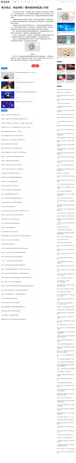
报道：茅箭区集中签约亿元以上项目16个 (9, 231)
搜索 (73, 1)
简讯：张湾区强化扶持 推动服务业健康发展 (10, 223)
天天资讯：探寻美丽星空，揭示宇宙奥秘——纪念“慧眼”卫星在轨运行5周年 (17, 123)
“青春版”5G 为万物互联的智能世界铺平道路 (65, 198)
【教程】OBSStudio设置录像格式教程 (9, 298)
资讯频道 (14, 1)
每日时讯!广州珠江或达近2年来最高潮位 (64, 242)
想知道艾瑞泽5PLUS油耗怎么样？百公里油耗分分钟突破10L (70, 71)
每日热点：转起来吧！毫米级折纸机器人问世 (10, 114)
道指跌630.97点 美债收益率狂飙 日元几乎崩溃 (65, 306)
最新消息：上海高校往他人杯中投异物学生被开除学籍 (12, 156)
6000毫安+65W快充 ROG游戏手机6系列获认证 (65, 309)
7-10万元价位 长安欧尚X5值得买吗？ (64, 103)
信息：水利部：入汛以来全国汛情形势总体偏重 (11, 281)
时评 (29, 1)
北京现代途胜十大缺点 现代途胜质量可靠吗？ (65, 434)
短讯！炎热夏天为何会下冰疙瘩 (63, 239)
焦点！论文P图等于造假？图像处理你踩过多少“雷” (11, 198)
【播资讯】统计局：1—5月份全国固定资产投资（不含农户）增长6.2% (16, 127)
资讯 (18, 1)
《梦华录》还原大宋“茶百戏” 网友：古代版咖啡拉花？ (12, 169)
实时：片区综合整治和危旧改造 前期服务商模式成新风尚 (13, 265)
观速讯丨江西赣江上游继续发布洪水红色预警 (65, 288)
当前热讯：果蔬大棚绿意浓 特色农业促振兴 (10, 160)
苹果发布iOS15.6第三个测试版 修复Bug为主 (10, 219)
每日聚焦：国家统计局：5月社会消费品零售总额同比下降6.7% (14, 118)
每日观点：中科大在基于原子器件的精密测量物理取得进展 (13, 252)
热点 (22, 1)
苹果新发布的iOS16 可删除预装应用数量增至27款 (26, 92)
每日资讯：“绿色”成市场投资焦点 (8, 227)
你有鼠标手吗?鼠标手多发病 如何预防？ (64, 89)
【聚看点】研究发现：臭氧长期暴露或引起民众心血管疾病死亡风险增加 (16, 277)
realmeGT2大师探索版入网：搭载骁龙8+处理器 (11, 189)
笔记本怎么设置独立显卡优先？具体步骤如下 (10, 302)
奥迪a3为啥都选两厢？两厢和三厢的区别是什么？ (70, 82)
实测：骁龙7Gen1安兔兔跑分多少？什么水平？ (65, 416)
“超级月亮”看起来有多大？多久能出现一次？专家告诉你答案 (14, 152)
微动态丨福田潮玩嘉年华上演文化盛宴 (9, 143)
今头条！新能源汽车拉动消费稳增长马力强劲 (65, 359)
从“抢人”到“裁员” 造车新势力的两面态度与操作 (65, 184)
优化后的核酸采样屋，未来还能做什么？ (64, 371)
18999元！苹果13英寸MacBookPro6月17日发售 (11, 164)
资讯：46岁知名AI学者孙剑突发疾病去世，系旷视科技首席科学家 (15, 273)
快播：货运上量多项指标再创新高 (8, 206)
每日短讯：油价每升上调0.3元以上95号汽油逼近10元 (12, 214)
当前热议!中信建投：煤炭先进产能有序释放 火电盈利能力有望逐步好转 (16, 235)
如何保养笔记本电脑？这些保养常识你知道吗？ (11, 310)
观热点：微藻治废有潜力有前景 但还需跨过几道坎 (11, 148)
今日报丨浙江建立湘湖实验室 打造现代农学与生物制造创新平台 (14, 248)
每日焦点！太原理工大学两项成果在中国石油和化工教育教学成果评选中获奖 (17, 285)
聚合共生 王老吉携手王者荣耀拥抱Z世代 (64, 191)
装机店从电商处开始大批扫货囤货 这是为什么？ (25, 82)
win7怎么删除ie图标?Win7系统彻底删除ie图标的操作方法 (13, 306)
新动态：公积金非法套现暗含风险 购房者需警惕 (66, 368)
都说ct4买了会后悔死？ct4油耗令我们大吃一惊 (61, 82)
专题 (25, 1)
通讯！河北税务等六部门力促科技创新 (64, 291)
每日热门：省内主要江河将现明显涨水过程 (65, 236)
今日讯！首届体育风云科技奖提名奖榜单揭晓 (65, 361)
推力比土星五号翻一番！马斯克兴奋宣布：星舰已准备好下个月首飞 (15, 210)
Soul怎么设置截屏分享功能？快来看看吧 (64, 382)
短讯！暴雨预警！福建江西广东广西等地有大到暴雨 (12, 135)
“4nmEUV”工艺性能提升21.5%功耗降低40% (65, 277)
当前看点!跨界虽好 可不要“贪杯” (8, 244)
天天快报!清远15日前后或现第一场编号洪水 (65, 229)
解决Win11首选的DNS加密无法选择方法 (64, 397)
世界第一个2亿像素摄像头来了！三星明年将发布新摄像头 (13, 294)
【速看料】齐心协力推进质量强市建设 (9, 181)
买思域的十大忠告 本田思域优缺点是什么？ (65, 437)
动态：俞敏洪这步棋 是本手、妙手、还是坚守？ (66, 324)
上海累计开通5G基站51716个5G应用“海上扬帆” (66, 213)
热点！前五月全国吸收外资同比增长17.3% (10, 194)
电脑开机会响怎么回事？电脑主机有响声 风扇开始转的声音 (13, 319)
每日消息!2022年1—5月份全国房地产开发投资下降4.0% (13, 139)
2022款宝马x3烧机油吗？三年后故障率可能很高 (66, 137)
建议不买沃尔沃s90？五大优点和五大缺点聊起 (65, 448)
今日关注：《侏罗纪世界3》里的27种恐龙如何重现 (12, 260)
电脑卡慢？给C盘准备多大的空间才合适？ (24, 101)
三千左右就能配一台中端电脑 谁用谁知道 (10, 315)
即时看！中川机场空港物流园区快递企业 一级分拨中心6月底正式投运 (15, 269)
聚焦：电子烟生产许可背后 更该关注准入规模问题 (11, 256)
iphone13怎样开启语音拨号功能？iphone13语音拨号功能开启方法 (15, 290)
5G (32, 1)
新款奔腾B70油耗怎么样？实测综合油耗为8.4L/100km (61, 71)
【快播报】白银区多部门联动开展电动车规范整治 (11, 202)
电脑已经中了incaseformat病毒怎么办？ (64, 92)
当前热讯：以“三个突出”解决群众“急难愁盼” (10, 239)
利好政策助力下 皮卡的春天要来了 (63, 173)
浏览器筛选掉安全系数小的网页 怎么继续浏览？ (66, 419)
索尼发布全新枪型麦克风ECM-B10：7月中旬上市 (25, 72)
